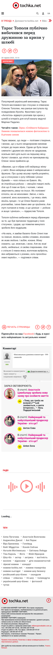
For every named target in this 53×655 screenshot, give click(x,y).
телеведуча (43, 578)
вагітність (42, 557)
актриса (29, 557)
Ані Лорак (31, 540)
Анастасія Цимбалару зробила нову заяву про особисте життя (33, 392)
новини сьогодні (11, 571)
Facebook (28, 334)
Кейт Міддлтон (11, 547)
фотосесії (37, 581)
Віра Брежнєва (11, 543)
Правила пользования (9, 640)
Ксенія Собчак (30, 547)
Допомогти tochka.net (27, 21)
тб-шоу (30, 578)
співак (6, 578)
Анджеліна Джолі (12, 540)
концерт (26, 564)
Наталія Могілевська (14, 550)
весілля (7, 560)
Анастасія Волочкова (34, 537)
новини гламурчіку (36, 567)
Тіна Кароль (9, 554)
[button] (43, 13)
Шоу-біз (7, 557)
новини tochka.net (12, 567)
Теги (5, 528)
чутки (6, 584)
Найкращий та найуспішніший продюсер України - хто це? (33, 420)
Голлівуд (27, 543)
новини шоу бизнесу (34, 571)
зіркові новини (11, 564)
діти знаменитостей (39, 560)
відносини (20, 560)
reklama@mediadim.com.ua (41, 626)
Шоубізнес (8, 61)
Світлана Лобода (38, 550)
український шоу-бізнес (15, 581)
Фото (22, 554)
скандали (36, 574)
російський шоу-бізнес (15, 574)
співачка (18, 578)
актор (18, 557)
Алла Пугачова (11, 537)
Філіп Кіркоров (36, 554)
